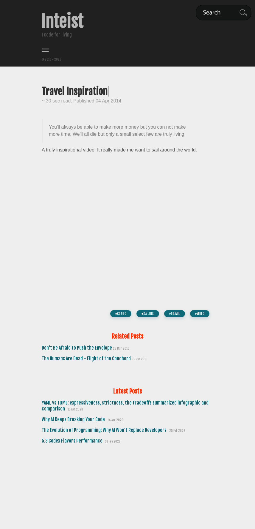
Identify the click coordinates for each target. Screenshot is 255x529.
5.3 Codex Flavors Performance (72, 441)
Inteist (62, 21)
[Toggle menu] (127, 50)
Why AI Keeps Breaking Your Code (74, 419)
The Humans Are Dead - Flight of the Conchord (87, 358)
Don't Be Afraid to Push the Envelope (77, 348)
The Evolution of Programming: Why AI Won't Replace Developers (104, 430)
